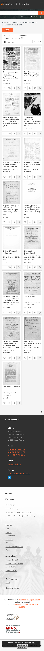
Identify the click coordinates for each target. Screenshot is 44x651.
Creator (8, 532)
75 (13, 35)
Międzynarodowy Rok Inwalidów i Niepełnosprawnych (11, 208)
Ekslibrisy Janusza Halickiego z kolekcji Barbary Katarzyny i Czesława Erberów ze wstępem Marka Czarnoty (32, 208)
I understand (22, 645)
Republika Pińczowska (11, 387)
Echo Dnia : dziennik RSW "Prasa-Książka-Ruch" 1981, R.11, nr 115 (31, 74)
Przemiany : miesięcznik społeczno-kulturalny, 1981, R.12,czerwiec (32, 119)
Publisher (9, 539)
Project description (13, 560)
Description (10, 550)
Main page (9, 499)
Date (7, 543)
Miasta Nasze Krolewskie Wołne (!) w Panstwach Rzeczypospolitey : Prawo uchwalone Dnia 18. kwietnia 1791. (32, 343)
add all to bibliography (13, 38)
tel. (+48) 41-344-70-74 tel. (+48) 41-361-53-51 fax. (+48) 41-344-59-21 (16, 452)
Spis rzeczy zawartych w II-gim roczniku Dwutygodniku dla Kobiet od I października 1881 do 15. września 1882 (11, 164)
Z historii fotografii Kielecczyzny (10, 252)
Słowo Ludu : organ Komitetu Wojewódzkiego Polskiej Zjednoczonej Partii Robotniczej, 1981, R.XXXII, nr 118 (11, 74)
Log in (8, 582)
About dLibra (11, 567)
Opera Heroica (29, 296)
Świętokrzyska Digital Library (29, 600)
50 (9, 35)
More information (29, 642)
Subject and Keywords (14, 546)
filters (7, 30)
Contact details (11, 570)
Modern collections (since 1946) (18, 512)
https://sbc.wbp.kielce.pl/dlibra (19, 473)
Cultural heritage (12, 508)
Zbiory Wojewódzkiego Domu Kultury (20, 516)
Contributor (10, 536)
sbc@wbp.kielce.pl (14, 464)
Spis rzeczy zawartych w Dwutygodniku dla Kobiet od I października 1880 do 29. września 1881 (32, 164)
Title (7, 529)
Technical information (14, 563)
